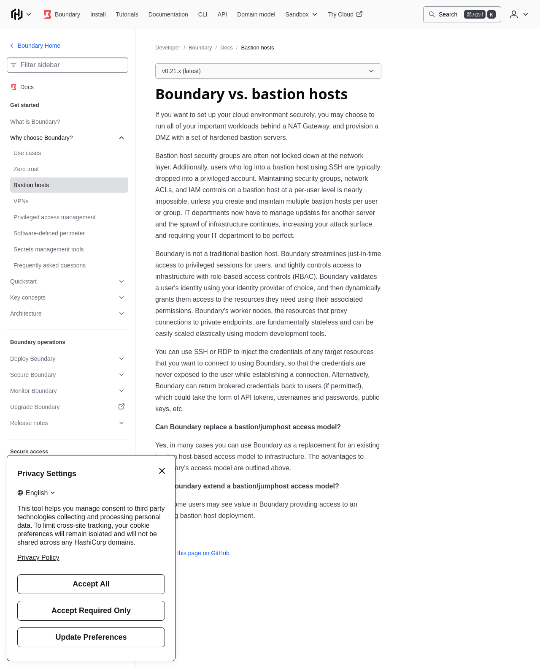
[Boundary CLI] (203, 14)
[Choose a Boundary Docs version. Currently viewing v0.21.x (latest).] (268, 71)
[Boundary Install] (98, 14)
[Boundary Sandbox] (302, 14)
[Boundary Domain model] (256, 14)
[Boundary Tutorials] (127, 14)
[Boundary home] (61, 14)
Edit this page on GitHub (192, 553)
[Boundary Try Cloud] (345, 14)
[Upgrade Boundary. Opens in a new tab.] (67, 406)
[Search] (462, 14)
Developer (167, 47)
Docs (226, 47)
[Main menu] (21, 14)
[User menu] (518, 14)
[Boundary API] (222, 14)
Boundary (200, 47)
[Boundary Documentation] (168, 14)
